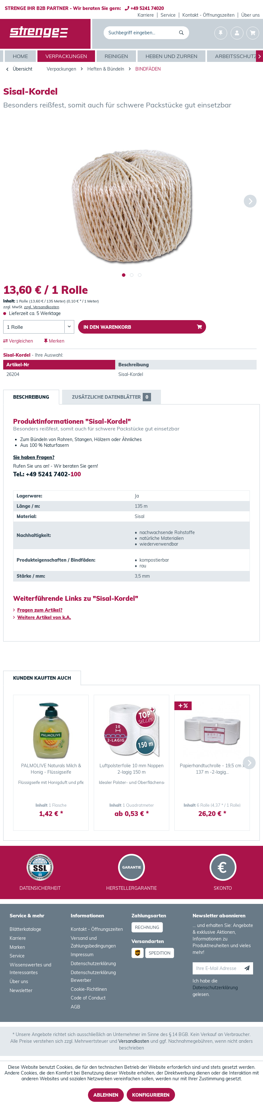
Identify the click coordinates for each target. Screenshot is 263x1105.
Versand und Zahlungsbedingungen (93, 942)
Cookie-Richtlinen (89, 989)
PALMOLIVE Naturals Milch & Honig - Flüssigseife (51, 769)
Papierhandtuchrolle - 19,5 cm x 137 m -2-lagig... (212, 769)
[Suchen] (182, 32)
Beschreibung (31, 397)
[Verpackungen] (67, 56)
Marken (17, 947)
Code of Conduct (88, 998)
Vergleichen (18, 341)
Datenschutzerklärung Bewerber (93, 976)
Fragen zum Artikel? (37, 610)
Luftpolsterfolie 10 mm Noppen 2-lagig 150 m (131, 769)
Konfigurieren (151, 1095)
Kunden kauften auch (42, 678)
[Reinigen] (117, 56)
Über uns (250, 15)
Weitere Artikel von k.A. (42, 617)
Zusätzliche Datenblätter (111, 397)
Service (168, 15)
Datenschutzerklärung (93, 963)
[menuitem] (145, 15)
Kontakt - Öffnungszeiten (208, 15)
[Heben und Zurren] (172, 56)
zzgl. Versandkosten (41, 306)
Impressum (82, 954)
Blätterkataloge (25, 929)
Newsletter (21, 990)
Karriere (146, 15)
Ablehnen (105, 1095)
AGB (75, 1007)
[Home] (21, 56)
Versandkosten (133, 1041)
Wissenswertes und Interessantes (30, 968)
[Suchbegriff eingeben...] (146, 32)
